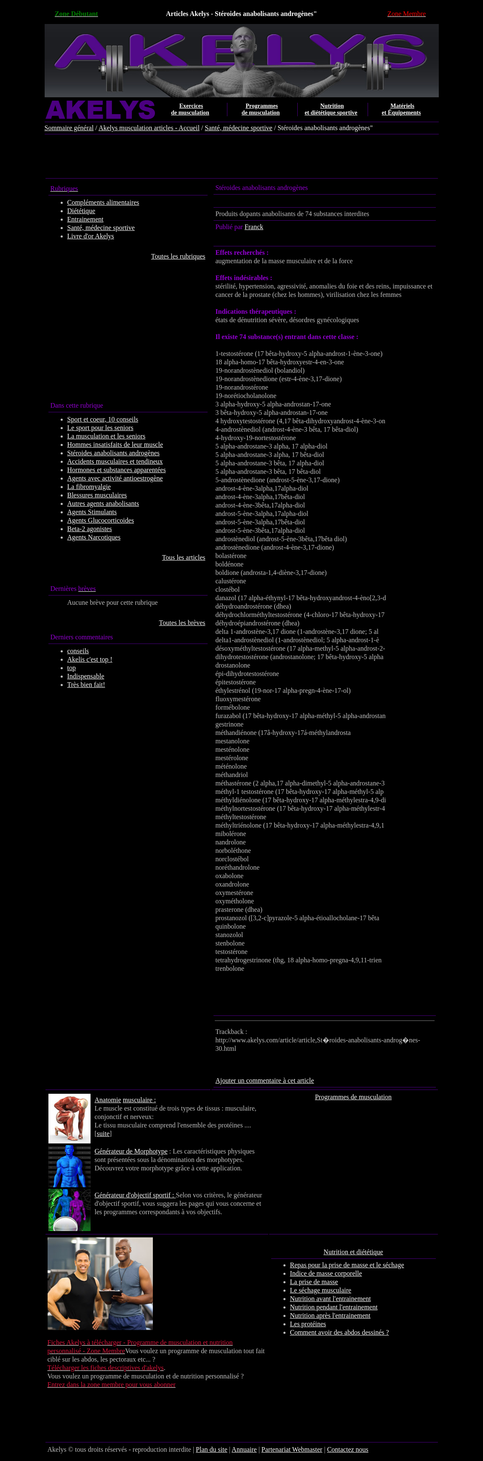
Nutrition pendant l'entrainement (334, 1307)
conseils (78, 650)
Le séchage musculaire (321, 1290)
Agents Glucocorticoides (100, 520)
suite (103, 1133)
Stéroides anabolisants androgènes (113, 453)
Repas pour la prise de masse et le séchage (347, 1265)
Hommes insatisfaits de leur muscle (115, 444)
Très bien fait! (86, 684)
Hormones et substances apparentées (116, 469)
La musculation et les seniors (106, 436)
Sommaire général (69, 127)
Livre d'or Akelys (90, 236)
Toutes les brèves (182, 622)
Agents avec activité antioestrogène (115, 478)
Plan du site (211, 1449)
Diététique (81, 210)
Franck (254, 226)
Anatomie (108, 1099)
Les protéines (308, 1323)
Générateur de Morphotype (131, 1151)
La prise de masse (314, 1281)
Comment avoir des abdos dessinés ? (339, 1332)
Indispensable (85, 676)
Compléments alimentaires (103, 202)
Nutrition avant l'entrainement (330, 1298)
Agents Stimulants (92, 511)
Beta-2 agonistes (89, 528)
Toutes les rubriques (178, 256)
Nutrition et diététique (353, 1251)
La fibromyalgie (89, 486)
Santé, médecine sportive (238, 127)
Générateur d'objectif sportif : (135, 1195)
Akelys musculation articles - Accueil (149, 127)
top (71, 667)
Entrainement (85, 219)
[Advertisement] (241, 157)
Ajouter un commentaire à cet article (265, 1080)
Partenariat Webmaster (292, 1449)
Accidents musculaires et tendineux (115, 461)
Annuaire (244, 1449)
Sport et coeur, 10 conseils (103, 419)
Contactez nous (347, 1449)
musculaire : (139, 1099)
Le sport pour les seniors (100, 427)
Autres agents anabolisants (103, 503)
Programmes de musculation (353, 1096)
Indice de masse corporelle (326, 1273)
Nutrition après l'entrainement (330, 1315)
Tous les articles (183, 557)
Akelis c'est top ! (89, 659)
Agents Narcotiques (94, 537)
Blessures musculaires (97, 495)
